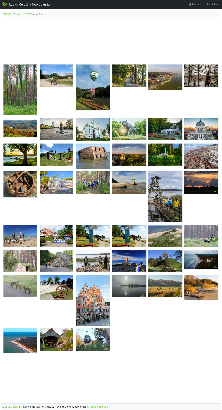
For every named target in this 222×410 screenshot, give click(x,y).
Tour (18, 14)
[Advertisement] (111, 41)
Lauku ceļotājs (13, 406)
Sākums (8, 14)
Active (28, 14)
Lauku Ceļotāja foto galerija (26, 4)
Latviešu (212, 4)
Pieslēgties (197, 4)
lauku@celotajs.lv (100, 406)
